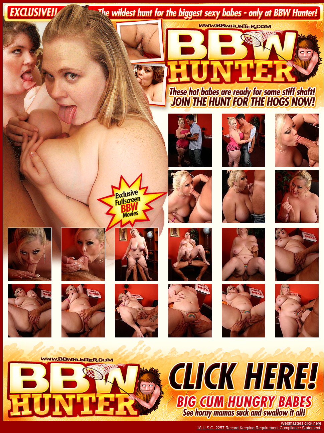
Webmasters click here (301, 423)
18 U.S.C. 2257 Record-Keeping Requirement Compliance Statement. (259, 428)
